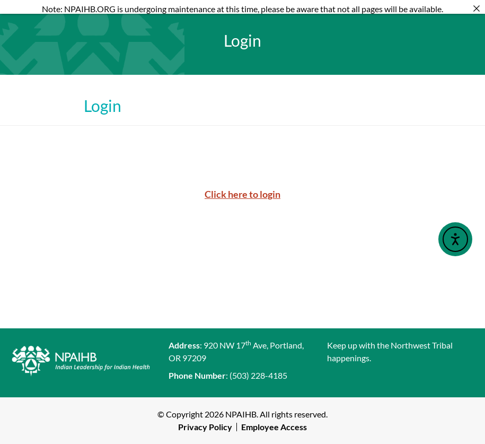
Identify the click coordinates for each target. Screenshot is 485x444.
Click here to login (242, 194)
